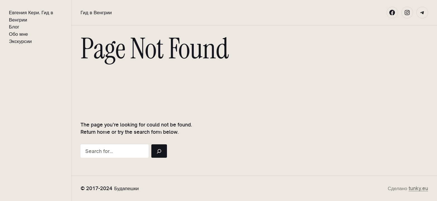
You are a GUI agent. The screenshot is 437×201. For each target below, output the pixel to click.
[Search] (159, 151)
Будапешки (126, 188)
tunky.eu (418, 188)
